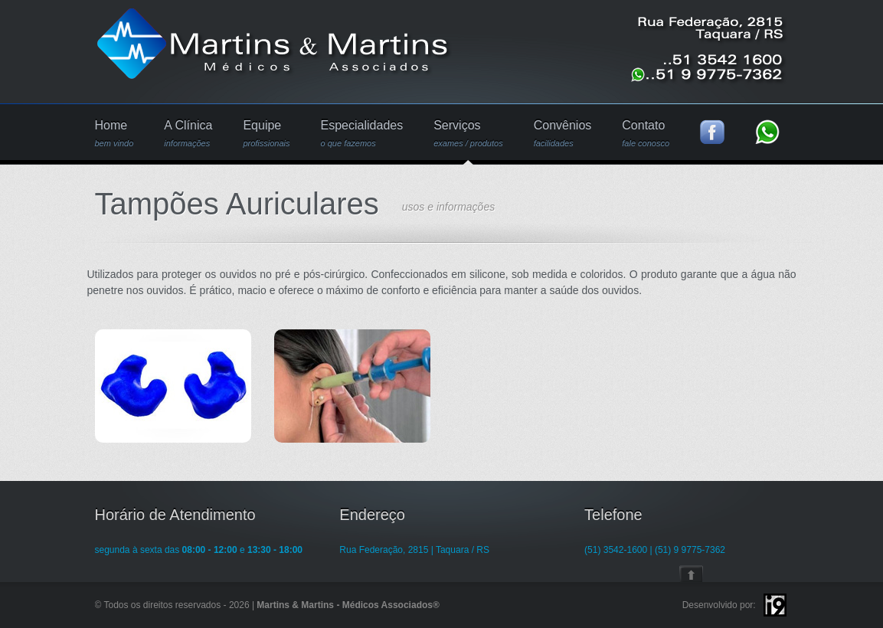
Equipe (266, 133)
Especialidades (362, 133)
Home (114, 133)
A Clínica (188, 133)
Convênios (563, 133)
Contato (645, 133)
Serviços (468, 133)
